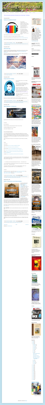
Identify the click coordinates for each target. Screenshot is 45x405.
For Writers (21, 12)
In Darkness (19, 176)
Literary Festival (23, 101)
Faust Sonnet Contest (9, 78)
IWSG (6, 177)
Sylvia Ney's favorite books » (38, 395)
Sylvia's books (35, 382)
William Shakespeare (20, 102)
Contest (7, 101)
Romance (15, 177)
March (34, 361)
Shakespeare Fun (11, 102)
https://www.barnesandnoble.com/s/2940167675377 (15, 148)
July (33, 350)
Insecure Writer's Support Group (16, 222)
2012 (33, 377)
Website (7, 12)
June (34, 351)
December (34, 344)
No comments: (14, 73)
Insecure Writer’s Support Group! (23, 185)
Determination (7, 222)
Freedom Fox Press (15, 176)
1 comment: (14, 42)
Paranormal (12, 177)
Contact (34, 12)
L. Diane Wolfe (9, 177)
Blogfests (26, 12)
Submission (16, 102)
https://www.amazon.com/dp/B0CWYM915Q (14, 145)
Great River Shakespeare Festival (17, 101)
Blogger (26, 400)
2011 (33, 378)
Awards (30, 12)
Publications (17, 12)
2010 (33, 379)
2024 (33, 343)
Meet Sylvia (12, 12)
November (34, 345)
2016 (33, 372)
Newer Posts (5, 224)
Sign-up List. (7, 205)
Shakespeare (7, 102)
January (34, 363)
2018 (33, 370)
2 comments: (14, 175)
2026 (33, 341)
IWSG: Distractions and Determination (13, 181)
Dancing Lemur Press (8, 176)
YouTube (22, 36)
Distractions (11, 222)
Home (4, 12)
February (34, 362)
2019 (33, 369)
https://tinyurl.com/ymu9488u (20, 171)
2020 (33, 368)
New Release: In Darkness (10, 106)
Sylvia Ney (37, 28)
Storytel (7, 44)
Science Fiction (18, 177)
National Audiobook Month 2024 (23, 37)
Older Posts (26, 224)
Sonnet (14, 102)
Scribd (5, 44)
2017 (33, 371)
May (33, 352)
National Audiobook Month (10, 19)
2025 (33, 342)
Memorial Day (7, 48)
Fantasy (12, 176)
